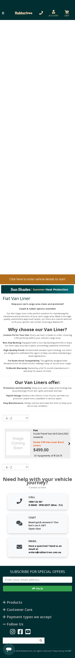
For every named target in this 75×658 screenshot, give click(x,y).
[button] (3, 13)
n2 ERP (68, 651)
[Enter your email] (37, 580)
